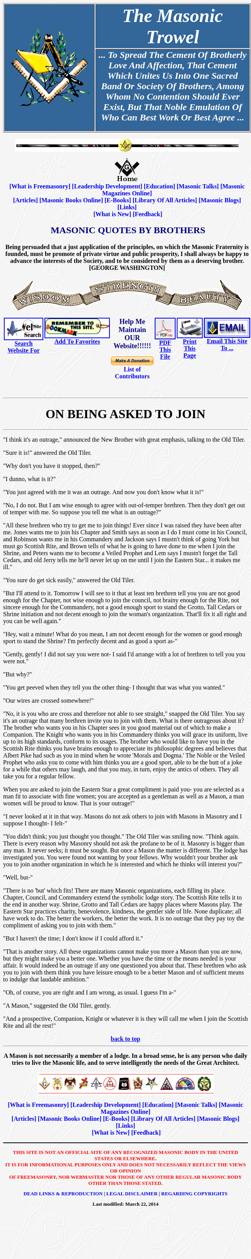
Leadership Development (107, 186)
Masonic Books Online (71, 200)
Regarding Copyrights (194, 1193)
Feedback (147, 214)
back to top (125, 1038)
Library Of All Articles (165, 200)
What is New (112, 214)
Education (159, 186)
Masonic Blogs (220, 200)
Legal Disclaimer (132, 1193)
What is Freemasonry (40, 186)
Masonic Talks (198, 186)
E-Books (118, 200)
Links (127, 207)
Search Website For (23, 347)
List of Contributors (132, 373)
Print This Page (190, 348)
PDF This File (165, 349)
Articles (25, 200)
